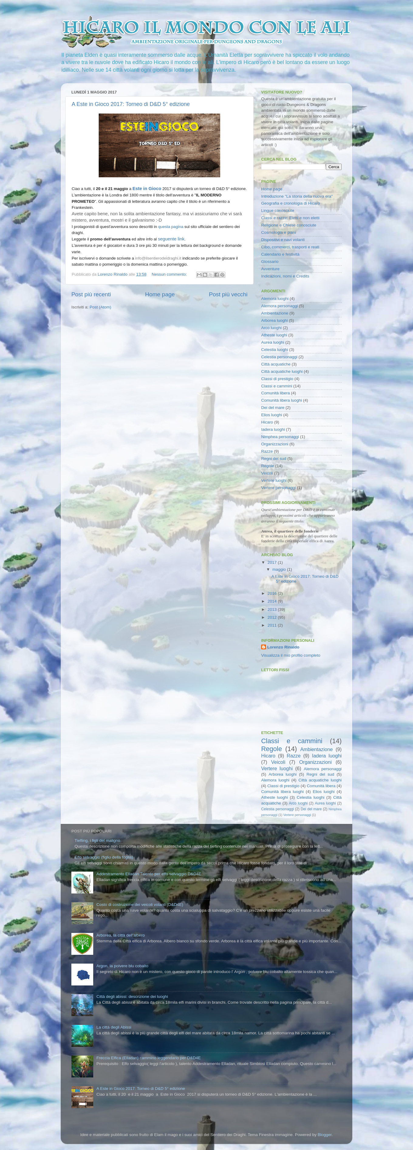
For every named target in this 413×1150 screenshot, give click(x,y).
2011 (273, 625)
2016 (273, 593)
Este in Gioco (146, 188)
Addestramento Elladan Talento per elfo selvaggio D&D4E (148, 874)
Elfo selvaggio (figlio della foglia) (103, 857)
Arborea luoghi (274, 320)
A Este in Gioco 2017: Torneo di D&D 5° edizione (131, 104)
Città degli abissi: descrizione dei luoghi (132, 996)
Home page (160, 294)
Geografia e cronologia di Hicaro (290, 203)
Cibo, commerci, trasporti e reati (290, 247)
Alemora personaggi (279, 306)
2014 (273, 601)
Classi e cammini (276, 386)
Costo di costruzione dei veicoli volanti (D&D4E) (139, 904)
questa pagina (170, 226)
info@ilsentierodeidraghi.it (158, 258)
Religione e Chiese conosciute (288, 225)
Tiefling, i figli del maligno (97, 840)
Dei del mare (273, 407)
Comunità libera (275, 393)
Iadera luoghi (273, 429)
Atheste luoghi (274, 335)
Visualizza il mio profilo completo (290, 655)
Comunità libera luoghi (281, 400)
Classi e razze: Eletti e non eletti (290, 218)
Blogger (325, 1134)
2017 (273, 562)
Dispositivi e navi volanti (283, 239)
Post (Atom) (100, 307)
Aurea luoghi (272, 342)
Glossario (269, 261)
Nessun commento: (170, 274)
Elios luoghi (271, 415)
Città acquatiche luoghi (282, 371)
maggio (279, 569)
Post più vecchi (228, 294)
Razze (267, 451)
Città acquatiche (276, 364)
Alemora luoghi (274, 298)
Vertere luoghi (273, 480)
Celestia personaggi (279, 357)
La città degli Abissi (113, 1027)
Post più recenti (91, 294)
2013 (273, 609)
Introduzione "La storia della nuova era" (297, 196)
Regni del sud (273, 458)
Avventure (270, 269)
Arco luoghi (271, 327)
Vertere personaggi (278, 487)
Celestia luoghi (274, 349)
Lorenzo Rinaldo (283, 647)
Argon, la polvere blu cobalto (122, 966)
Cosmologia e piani (278, 232)
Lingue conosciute (277, 210)
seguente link (171, 238)
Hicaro (267, 422)
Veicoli (267, 473)
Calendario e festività (280, 254)
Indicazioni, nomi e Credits (285, 276)
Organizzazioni (274, 444)
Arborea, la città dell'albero (120, 935)
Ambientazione (274, 313)
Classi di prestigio (277, 378)
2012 (273, 617)
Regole (267, 466)
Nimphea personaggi (280, 436)
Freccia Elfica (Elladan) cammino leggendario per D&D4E (148, 1058)
